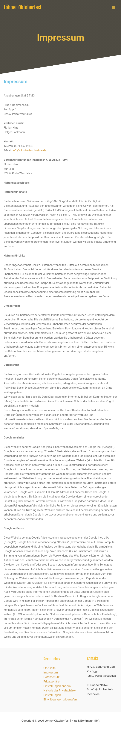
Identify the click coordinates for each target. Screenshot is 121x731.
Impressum (50, 672)
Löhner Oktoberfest (23, 7)
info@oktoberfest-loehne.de (29, 150)
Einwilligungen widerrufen (60, 699)
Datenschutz (51, 677)
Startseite (49, 668)
